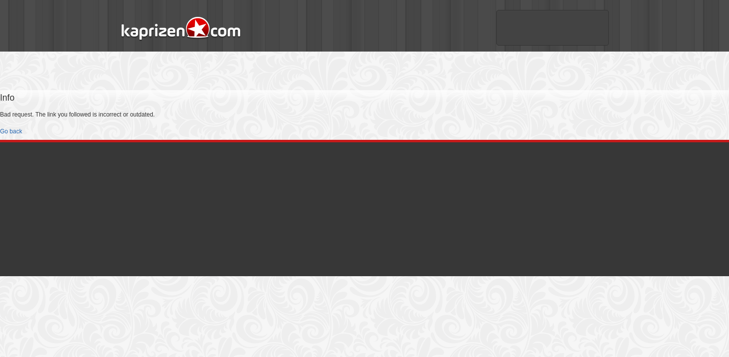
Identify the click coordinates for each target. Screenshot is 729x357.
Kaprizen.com (180, 29)
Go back (11, 131)
